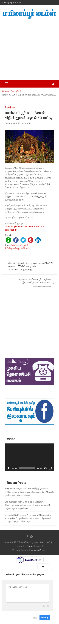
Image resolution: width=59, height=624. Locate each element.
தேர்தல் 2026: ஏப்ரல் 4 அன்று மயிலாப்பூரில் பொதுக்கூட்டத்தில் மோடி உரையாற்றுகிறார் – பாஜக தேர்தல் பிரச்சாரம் (29, 518)
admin (28, 123)
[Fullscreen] (50, 468)
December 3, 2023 (14, 123)
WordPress (39, 550)
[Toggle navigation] (6, 84)
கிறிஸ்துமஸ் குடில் (19, 245)
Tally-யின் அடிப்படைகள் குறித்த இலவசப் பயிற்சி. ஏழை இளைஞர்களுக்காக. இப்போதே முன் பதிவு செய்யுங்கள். (29, 492)
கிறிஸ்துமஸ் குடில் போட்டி (18, 248)
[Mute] (45, 468)
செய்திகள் (10, 107)
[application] (29, 457)
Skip (35, 617)
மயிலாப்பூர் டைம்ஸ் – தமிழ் (37, 542)
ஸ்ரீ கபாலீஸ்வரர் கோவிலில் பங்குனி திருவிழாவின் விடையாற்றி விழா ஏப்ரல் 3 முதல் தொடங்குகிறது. (27, 505)
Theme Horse (34, 546)
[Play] (8, 468)
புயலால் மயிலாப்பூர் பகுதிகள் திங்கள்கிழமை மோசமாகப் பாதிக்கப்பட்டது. (35, 282)
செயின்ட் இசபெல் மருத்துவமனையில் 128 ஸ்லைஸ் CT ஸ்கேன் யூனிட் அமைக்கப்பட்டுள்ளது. (30, 266)
